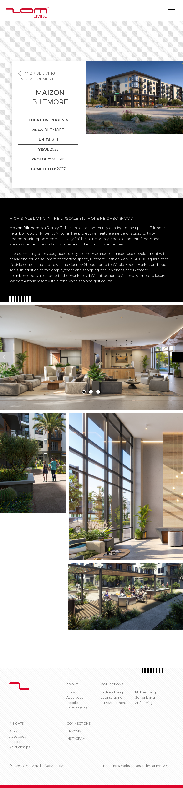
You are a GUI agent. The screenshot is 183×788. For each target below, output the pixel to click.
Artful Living (144, 703)
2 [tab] (91, 392)
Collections (112, 684)
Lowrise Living (111, 697)
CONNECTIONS (79, 723)
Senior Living (145, 697)
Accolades (74, 697)
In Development (36, 79)
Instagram (76, 738)
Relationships (76, 708)
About (72, 684)
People (72, 703)
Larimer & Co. (161, 765)
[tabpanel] (91, 357)
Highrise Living (112, 692)
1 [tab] (84, 392)
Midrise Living (40, 73)
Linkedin (74, 731)
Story (70, 692)
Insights (16, 723)
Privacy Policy (52, 765)
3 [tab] (98, 392)
